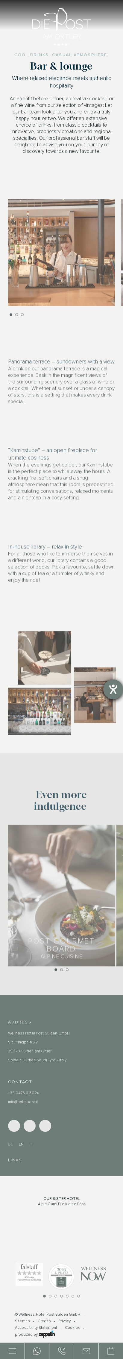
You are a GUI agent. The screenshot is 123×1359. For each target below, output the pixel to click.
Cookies (72, 1327)
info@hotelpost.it (23, 1102)
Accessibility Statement (36, 1327)
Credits (44, 1321)
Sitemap (22, 1321)
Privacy (64, 1321)
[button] (11, 319)
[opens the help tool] (113, 689)
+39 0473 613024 (23, 1093)
